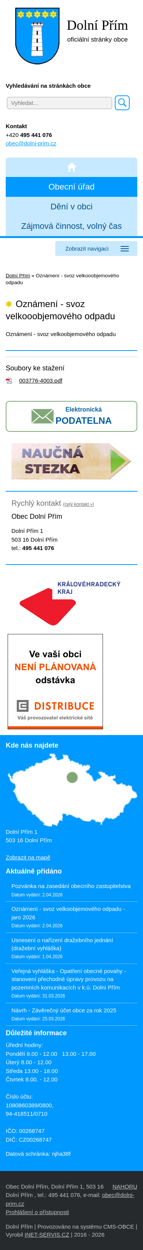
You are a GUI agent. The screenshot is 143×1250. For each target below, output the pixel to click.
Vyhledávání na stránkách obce (48, 85)
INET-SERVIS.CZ (46, 1234)
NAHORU (124, 1186)
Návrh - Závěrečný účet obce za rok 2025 (63, 1010)
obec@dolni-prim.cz (31, 143)
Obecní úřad (71, 186)
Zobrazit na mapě (28, 857)
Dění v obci (71, 206)
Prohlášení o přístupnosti (37, 1212)
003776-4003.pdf (40, 380)
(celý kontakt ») (78, 504)
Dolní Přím (18, 275)
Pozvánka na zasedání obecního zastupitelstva (71, 886)
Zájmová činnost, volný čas (71, 226)
